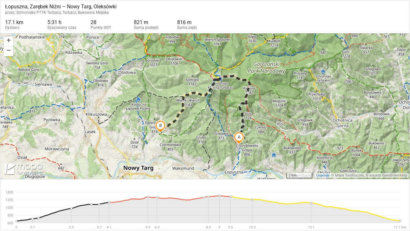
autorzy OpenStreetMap (388, 175)
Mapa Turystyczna (349, 175)
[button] (8, 42)
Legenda (323, 175)
